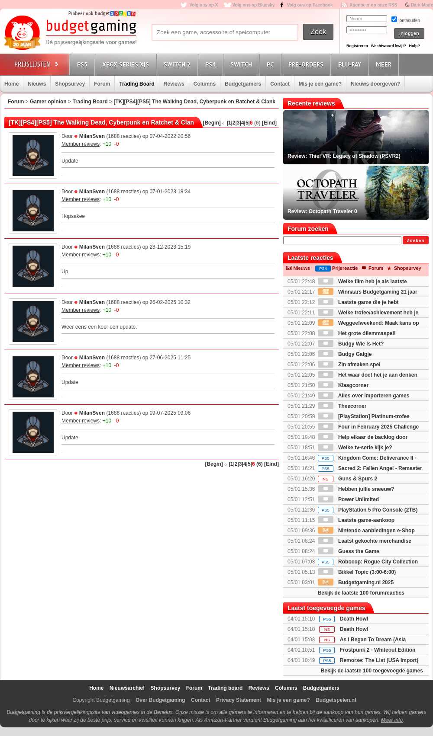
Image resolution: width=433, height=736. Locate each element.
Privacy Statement (238, 700)
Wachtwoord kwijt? (388, 46)
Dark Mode (422, 5)
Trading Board (136, 84)
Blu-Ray (351, 64)
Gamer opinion (48, 102)
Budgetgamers (243, 84)
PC (271, 64)
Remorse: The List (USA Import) (379, 660)
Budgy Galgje (345, 354)
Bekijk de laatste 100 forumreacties (361, 593)
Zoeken (415, 240)
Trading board (225, 688)
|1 (228, 123)
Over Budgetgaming (160, 700)
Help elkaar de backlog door (362, 437)
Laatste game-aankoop (356, 520)
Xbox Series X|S (127, 64)
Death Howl (354, 619)
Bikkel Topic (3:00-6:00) (357, 572)
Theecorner (342, 406)
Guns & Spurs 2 (347, 479)
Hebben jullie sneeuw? (356, 489)
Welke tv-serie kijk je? (355, 448)
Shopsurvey (70, 84)
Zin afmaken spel (349, 365)
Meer (385, 64)
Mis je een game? (320, 84)
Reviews (174, 84)
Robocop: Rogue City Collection (368, 562)
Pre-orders (307, 64)
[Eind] (269, 123)
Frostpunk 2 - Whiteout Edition (378, 650)
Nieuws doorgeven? (375, 84)
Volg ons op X (203, 5)
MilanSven (92, 136)
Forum (102, 84)
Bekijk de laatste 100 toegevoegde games (372, 671)
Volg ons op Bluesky (254, 5)
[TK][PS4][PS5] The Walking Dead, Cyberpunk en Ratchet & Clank (194, 102)
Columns (205, 84)
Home (11, 84)
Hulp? (414, 46)
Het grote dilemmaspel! (357, 333)
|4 (242, 123)
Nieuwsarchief (127, 688)
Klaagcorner (343, 385)
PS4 (211, 64)
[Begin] (211, 123)
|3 (238, 123)
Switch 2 (178, 64)
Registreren (357, 46)
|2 (233, 123)
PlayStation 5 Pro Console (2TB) (368, 510)
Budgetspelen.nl (336, 700)
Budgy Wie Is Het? (351, 344)
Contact (280, 84)
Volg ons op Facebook (310, 5)
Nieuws (37, 84)
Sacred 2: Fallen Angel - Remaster (370, 468)
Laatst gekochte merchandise (364, 541)
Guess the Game (348, 551)
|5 (246, 123)
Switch (242, 64)
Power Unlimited (348, 499)
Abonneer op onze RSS (373, 5)
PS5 (83, 64)
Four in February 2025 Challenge (368, 427)
